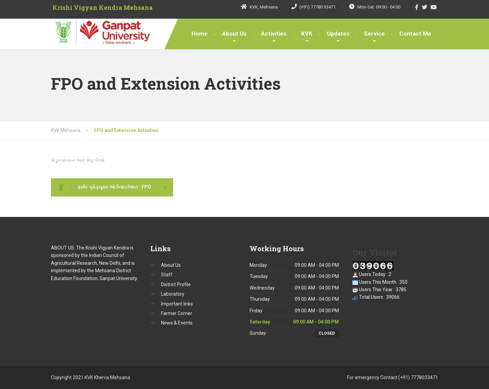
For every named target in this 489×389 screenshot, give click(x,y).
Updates (338, 33)
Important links (177, 304)
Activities (274, 33)
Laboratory (172, 294)
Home (199, 33)
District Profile (176, 284)
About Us (234, 33)
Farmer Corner (176, 313)
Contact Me (415, 33)
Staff (167, 274)
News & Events (177, 323)
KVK (306, 33)
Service (374, 33)
